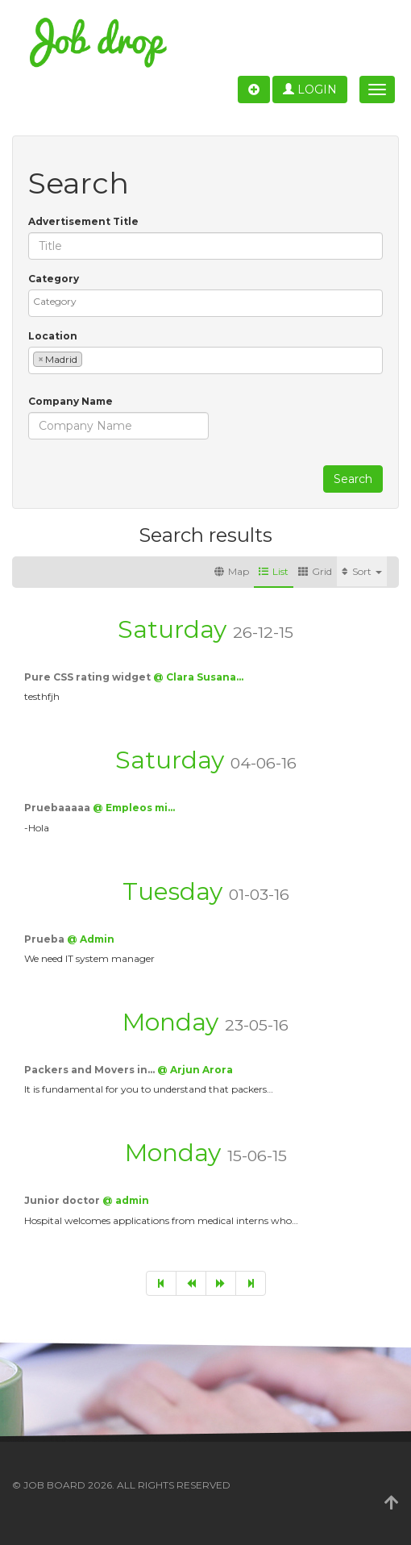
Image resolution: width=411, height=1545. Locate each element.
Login (310, 89)
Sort (362, 571)
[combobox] (205, 303)
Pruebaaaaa (58, 808)
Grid (315, 571)
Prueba (45, 939)
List (274, 571)
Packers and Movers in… (90, 1070)
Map (231, 571)
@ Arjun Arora (195, 1070)
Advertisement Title (83, 221)
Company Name (70, 401)
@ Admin (90, 939)
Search (353, 479)
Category (53, 279)
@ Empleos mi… (134, 808)
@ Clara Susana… (198, 677)
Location (52, 336)
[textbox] (209, 301)
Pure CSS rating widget (88, 677)
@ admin (125, 1200)
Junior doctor (63, 1200)
